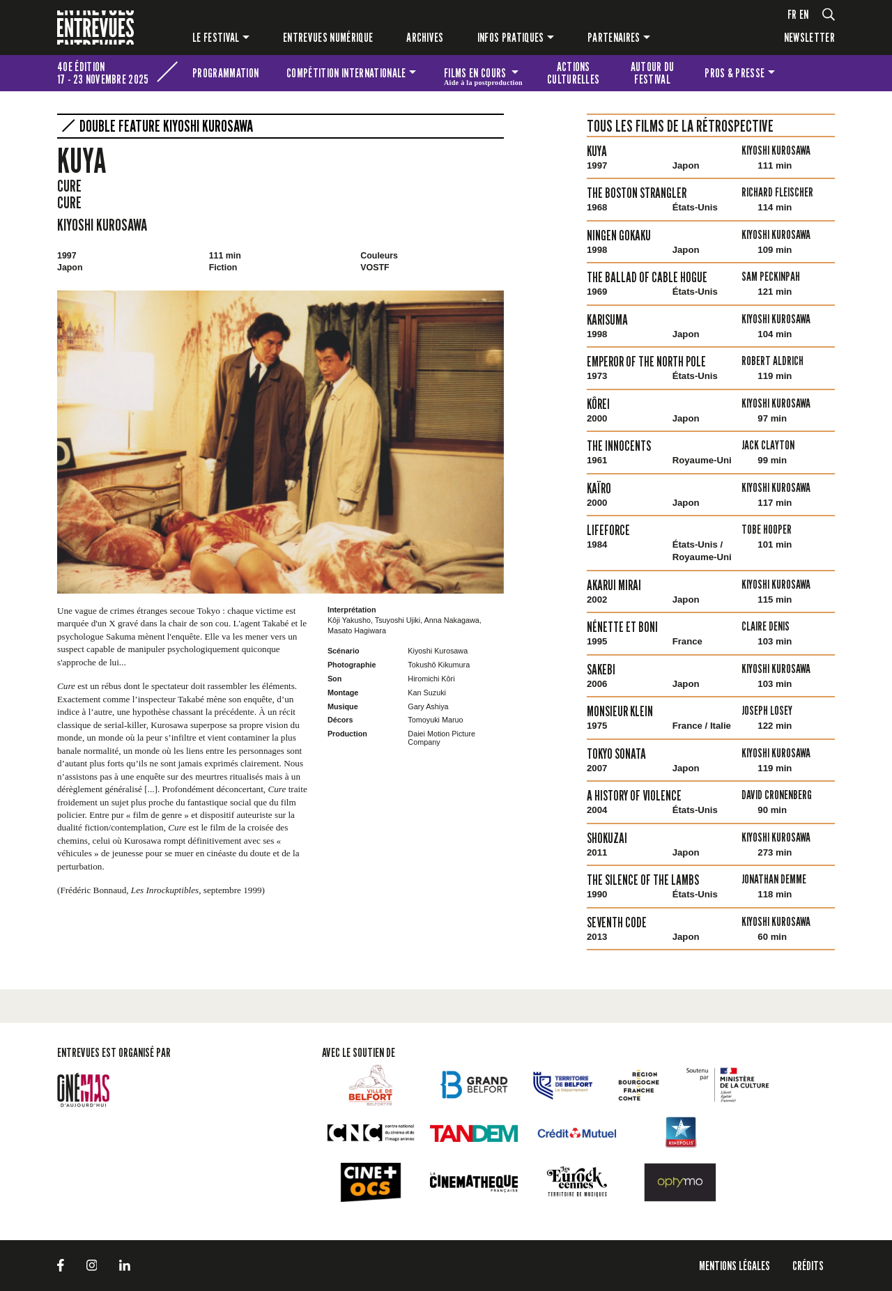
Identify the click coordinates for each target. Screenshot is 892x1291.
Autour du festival (653, 72)
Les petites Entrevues (816, 73)
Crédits (808, 1265)
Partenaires (613, 37)
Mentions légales (734, 1265)
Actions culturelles (573, 72)
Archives (425, 37)
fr (792, 14)
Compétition (346, 72)
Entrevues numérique (328, 37)
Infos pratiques (510, 37)
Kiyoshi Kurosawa (102, 225)
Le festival (216, 37)
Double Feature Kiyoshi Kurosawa (166, 126)
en (804, 14)
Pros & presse (734, 72)
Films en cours (483, 75)
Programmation (225, 72)
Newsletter (809, 37)
